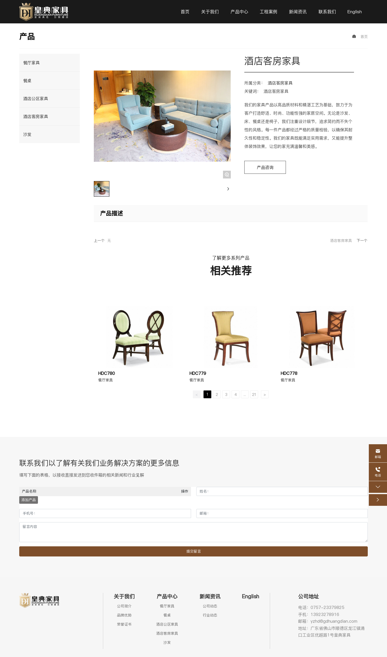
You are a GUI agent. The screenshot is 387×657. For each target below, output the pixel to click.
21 (254, 394)
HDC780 (106, 373)
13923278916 (325, 614)
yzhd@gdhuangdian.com (334, 621)
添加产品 (28, 499)
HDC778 (289, 373)
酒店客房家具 (280, 83)
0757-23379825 (327, 607)
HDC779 (197, 373)
